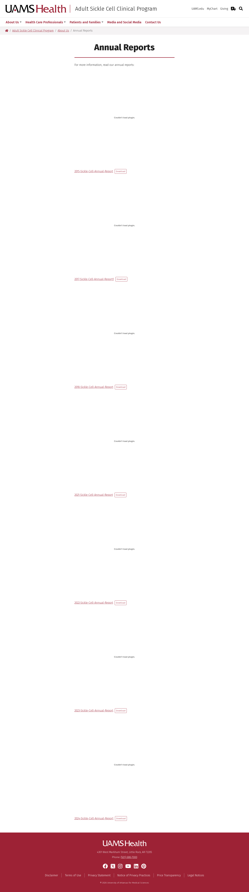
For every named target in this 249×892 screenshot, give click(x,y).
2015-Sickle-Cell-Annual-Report (93, 171)
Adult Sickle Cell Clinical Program (116, 8)
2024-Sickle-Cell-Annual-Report (93, 818)
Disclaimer (51, 875)
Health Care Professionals (45, 22)
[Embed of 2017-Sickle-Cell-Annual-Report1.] (124, 225)
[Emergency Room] (233, 9)
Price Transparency (169, 875)
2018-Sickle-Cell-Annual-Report (93, 387)
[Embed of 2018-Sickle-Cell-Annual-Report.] (124, 333)
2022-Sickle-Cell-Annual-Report (93, 602)
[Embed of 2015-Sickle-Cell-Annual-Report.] (124, 117)
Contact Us (153, 22)
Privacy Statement (99, 875)
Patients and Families (86, 22)
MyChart (212, 8)
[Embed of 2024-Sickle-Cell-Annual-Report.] (124, 764)
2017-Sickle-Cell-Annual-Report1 (94, 279)
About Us (14, 22)
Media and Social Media (124, 22)
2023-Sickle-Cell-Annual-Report (93, 710)
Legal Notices (196, 875)
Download (120, 171)
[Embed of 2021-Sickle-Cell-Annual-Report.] (124, 441)
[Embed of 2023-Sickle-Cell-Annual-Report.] (124, 656)
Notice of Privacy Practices (133, 875)
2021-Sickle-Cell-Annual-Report (93, 495)
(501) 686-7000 (129, 857)
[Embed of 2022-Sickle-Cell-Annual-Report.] (124, 549)
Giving (224, 8)
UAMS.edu (198, 8)
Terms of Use (73, 875)
